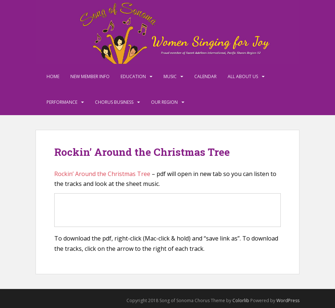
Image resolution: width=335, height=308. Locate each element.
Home (53, 76)
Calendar (205, 76)
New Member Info (90, 76)
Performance (62, 102)
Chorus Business (114, 102)
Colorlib (240, 300)
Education (133, 76)
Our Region (164, 102)
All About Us (243, 76)
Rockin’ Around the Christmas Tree (102, 174)
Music (170, 76)
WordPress (287, 300)
